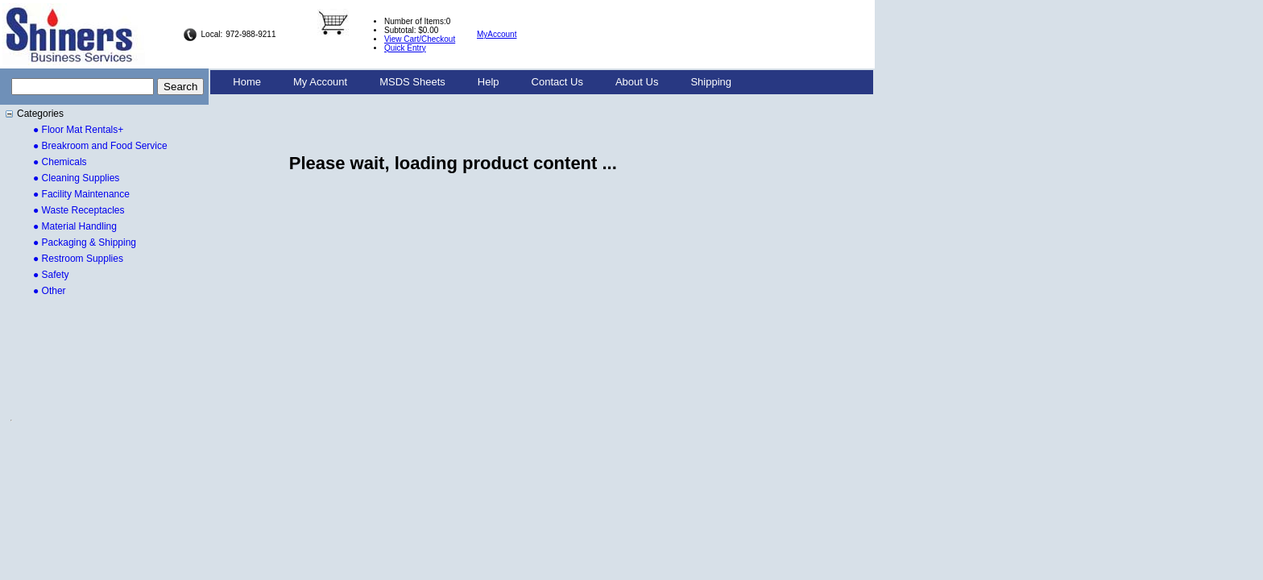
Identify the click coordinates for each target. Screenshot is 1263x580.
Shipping (710, 82)
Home (247, 82)
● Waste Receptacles (79, 210)
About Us (636, 82)
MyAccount (496, 34)
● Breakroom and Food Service (100, 145)
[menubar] (482, 82)
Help (488, 82)
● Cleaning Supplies (76, 178)
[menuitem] (247, 82)
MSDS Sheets (412, 82)
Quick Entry (405, 48)
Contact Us (557, 82)
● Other (49, 290)
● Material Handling (75, 226)
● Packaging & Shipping (84, 242)
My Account (320, 82)
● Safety (51, 274)
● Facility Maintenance (81, 194)
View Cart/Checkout (419, 39)
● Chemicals (60, 162)
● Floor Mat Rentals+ (78, 129)
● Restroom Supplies (78, 258)
